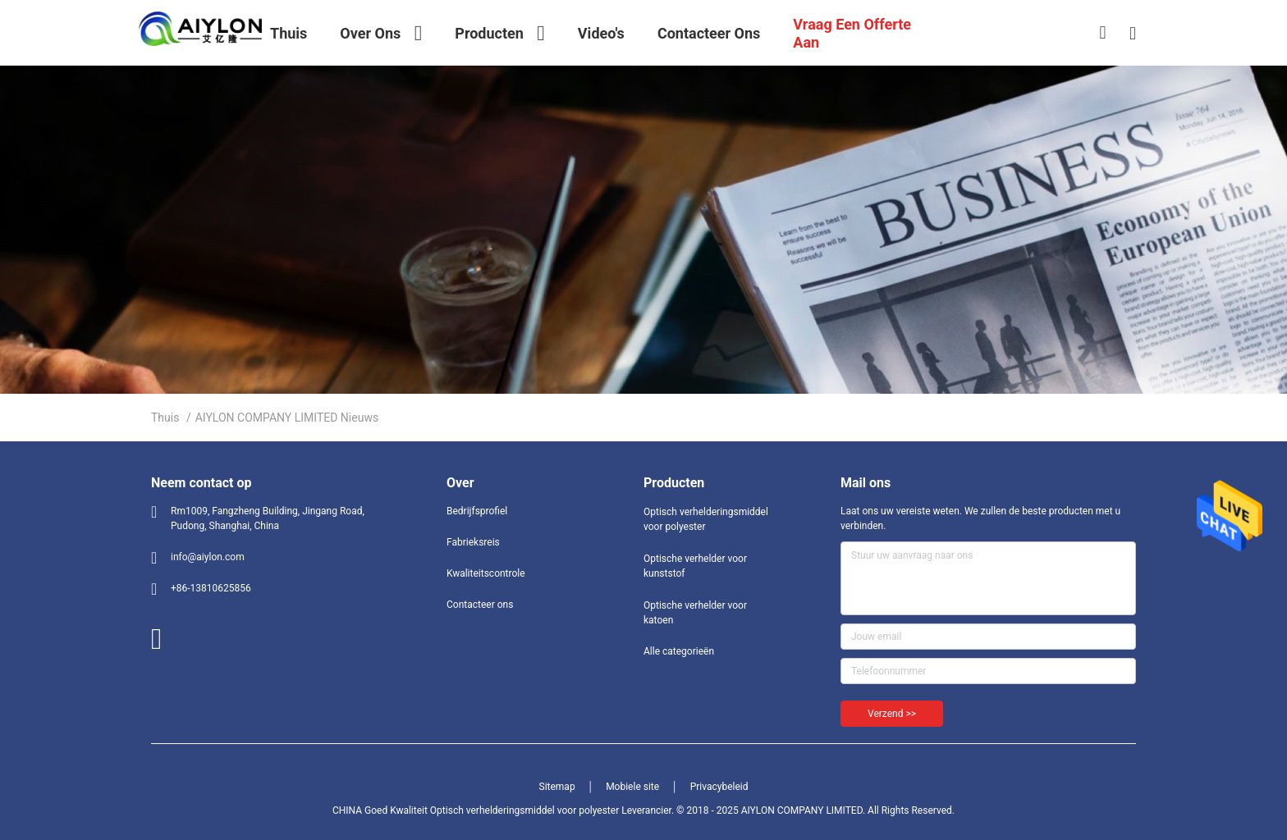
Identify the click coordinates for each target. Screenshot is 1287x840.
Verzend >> (892, 713)
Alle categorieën (679, 651)
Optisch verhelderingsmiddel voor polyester (706, 519)
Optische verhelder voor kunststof (695, 566)
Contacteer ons (480, 604)
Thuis (165, 417)
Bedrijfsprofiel (477, 511)
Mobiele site (632, 786)
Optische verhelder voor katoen (695, 613)
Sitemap (557, 786)
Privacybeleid (719, 786)
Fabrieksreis (473, 542)
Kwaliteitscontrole (486, 573)
